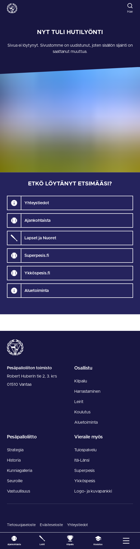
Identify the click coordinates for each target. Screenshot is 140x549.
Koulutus (82, 412)
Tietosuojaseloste (21, 525)
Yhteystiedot (77, 525)
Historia (14, 460)
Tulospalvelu (85, 450)
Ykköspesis (84, 481)
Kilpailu (80, 381)
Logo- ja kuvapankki (93, 491)
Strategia (15, 450)
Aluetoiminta (86, 422)
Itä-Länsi (81, 460)
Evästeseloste (51, 525)
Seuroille (15, 481)
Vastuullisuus (18, 491)
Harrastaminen (87, 391)
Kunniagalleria (19, 471)
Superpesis (84, 471)
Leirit (78, 402)
